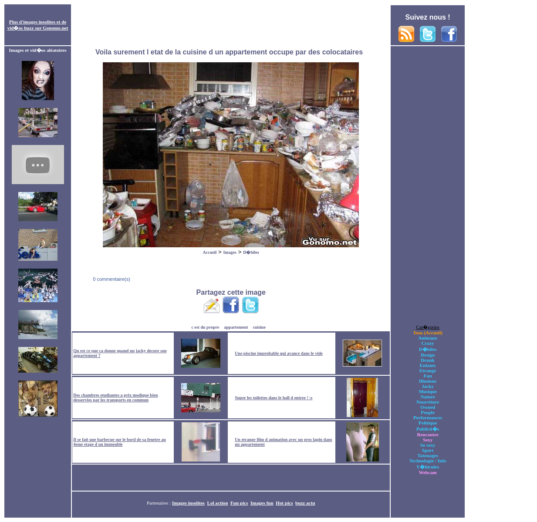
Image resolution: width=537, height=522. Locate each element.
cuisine (259, 327)
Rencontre (428, 434)
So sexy (428, 445)
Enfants (428, 365)
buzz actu (305, 502)
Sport (428, 450)
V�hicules (427, 466)
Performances (427, 417)
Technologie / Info (427, 460)
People (427, 412)
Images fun (262, 502)
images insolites (39, 21)
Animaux (427, 337)
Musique (427, 391)
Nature (428, 396)
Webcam (427, 472)
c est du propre (205, 327)
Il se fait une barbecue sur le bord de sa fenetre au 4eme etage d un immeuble (119, 442)
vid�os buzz (20, 27)
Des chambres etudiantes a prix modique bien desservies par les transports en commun (115, 397)
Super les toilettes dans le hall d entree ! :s (273, 397)
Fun (428, 375)
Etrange (427, 370)
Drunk (428, 360)
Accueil (210, 252)
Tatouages (427, 455)
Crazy (428, 343)
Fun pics (239, 502)
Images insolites (188, 502)
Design (428, 354)
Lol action (217, 502)
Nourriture (427, 401)
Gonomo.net (55, 27)
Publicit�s (427, 428)
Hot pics (284, 502)
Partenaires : (159, 502)
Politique (428, 422)
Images (229, 252)
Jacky (428, 386)
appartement (236, 327)
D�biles (251, 252)
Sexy (427, 439)
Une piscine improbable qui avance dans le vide (279, 353)
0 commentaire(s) (110, 279)
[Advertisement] (230, 25)
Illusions (427, 381)
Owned (427, 407)
